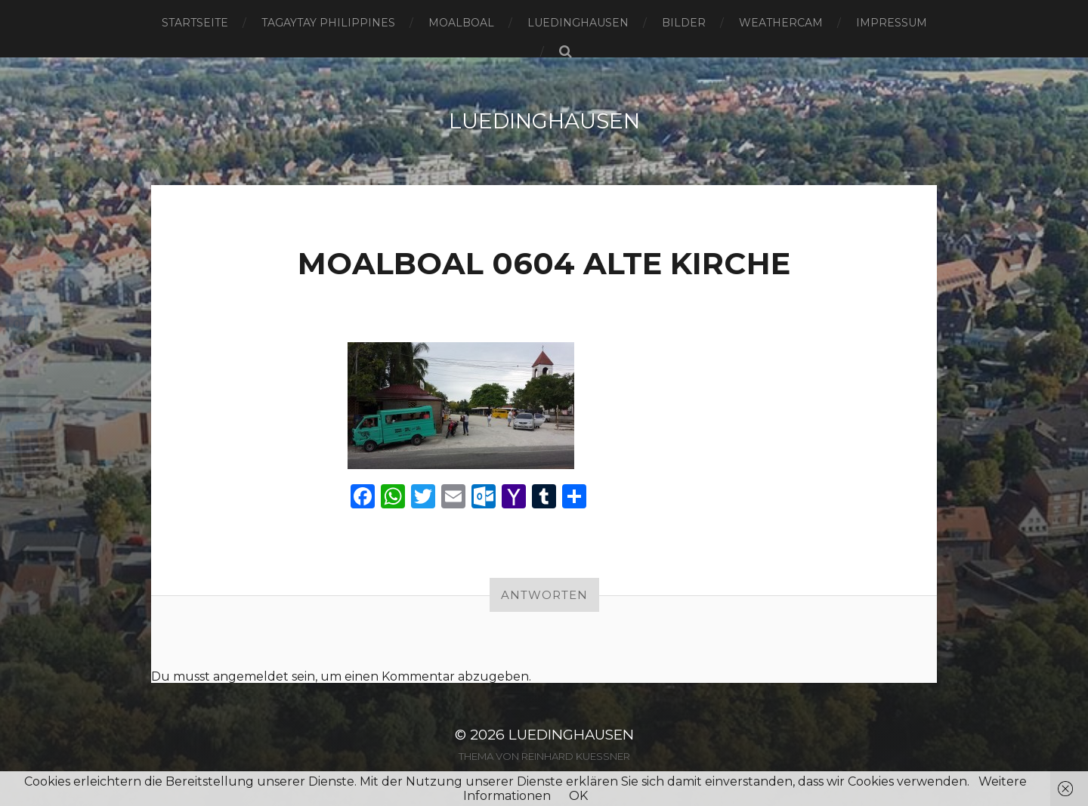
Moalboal (461, 22)
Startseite (195, 22)
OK (578, 796)
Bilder (684, 22)
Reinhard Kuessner (575, 755)
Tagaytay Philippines (328, 22)
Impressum (891, 22)
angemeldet (251, 676)
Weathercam (781, 22)
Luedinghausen (578, 22)
